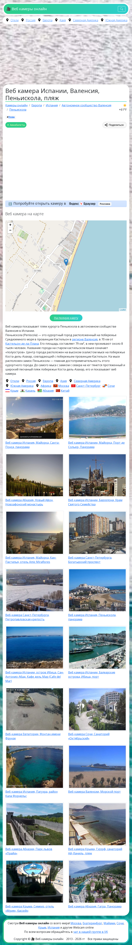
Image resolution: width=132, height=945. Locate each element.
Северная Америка (85, 20)
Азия (63, 20)
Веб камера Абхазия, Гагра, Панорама (94, 906)
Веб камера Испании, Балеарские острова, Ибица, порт (91, 674)
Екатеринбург (92, 923)
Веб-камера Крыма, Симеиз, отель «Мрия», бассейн (29, 908)
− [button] (10, 230)
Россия (30, 20)
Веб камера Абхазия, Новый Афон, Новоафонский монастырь (29, 502)
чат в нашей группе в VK (90, 932)
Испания (54, 927)
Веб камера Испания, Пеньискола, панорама (92, 617)
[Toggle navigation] (121, 9)
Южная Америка (116, 20)
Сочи (111, 386)
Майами (109, 923)
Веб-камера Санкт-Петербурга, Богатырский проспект (90, 560)
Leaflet (123, 310)
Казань (30, 391)
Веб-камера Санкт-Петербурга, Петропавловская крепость (27, 617)
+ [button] (10, 225)
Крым (14, 391)
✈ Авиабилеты (16, 125)
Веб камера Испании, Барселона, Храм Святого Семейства (95, 502)
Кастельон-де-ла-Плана (22, 344)
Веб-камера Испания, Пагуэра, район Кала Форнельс (31, 794)
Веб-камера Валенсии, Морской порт (94, 792)
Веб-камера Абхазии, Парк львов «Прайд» (28, 851)
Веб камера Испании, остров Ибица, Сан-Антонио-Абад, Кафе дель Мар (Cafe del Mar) (34, 676)
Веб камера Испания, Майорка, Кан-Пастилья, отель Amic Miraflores (30, 560)
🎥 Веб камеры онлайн (26, 8)
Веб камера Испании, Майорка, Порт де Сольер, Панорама (96, 445)
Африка (46, 386)
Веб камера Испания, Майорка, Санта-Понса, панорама (32, 445)
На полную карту (66, 318)
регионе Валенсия (84, 339)
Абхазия (48, 391)
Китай (65, 391)
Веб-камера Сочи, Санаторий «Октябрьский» (88, 736)
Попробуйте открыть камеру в (55, 203)
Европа (47, 20)
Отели (15, 20)
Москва (63, 386)
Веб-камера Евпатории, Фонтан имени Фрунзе (32, 736)
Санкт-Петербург (88, 386)
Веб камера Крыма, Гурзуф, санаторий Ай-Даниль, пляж (95, 851)
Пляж (11, 117)
